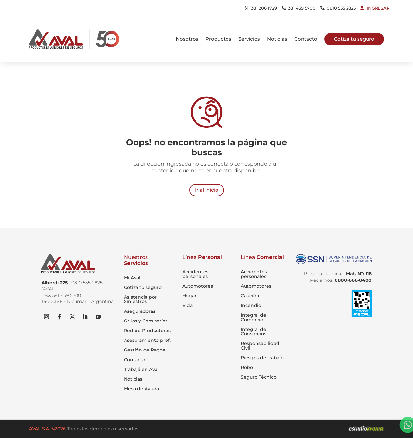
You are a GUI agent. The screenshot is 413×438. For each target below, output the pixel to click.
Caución (250, 296)
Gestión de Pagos (144, 350)
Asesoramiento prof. (147, 340)
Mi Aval (132, 277)
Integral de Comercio (253, 317)
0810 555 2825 (341, 8)
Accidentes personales (195, 274)
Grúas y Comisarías (145, 321)
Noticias (277, 39)
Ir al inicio (206, 190)
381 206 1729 (264, 8)
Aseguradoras (139, 311)
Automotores (197, 286)
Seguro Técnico (259, 377)
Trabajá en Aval (141, 369)
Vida (187, 305)
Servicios (249, 39)
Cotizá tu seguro (143, 287)
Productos (218, 39)
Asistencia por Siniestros (140, 299)
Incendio (251, 305)
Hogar (189, 296)
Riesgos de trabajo (262, 358)
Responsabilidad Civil (260, 346)
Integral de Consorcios (253, 331)
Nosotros (187, 39)
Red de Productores (147, 330)
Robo (247, 367)
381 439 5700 (302, 8)
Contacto (305, 39)
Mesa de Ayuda (141, 389)
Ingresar (378, 8)
